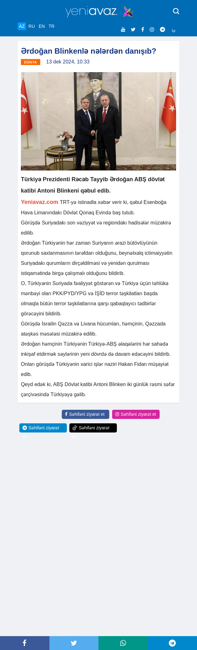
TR (51, 26)
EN (42, 26)
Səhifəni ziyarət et (85, 414)
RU (32, 26)
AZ (22, 26)
